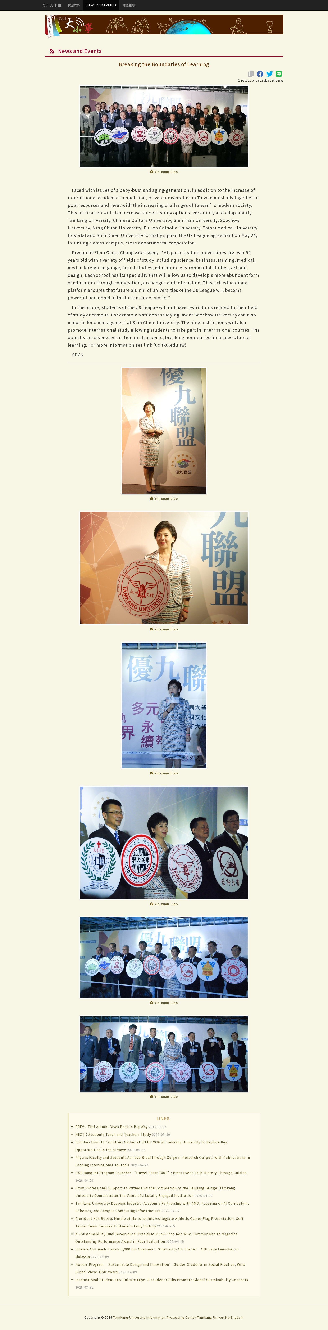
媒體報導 (129, 5)
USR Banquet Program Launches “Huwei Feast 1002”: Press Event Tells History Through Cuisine (161, 1172)
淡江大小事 (52, 5)
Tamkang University (129, 1317)
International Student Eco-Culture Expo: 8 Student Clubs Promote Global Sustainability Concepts (161, 1279)
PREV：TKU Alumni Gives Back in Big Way (111, 1126)
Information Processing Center (171, 1317)
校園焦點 (74, 5)
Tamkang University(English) (220, 1317)
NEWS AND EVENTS (101, 5)
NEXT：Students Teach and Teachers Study (113, 1134)
